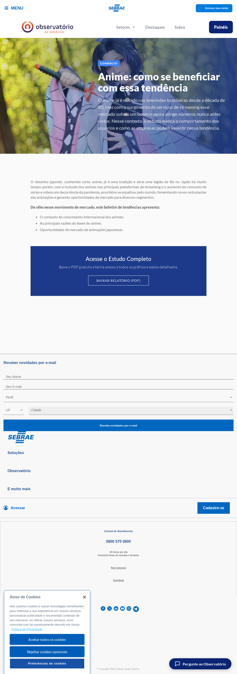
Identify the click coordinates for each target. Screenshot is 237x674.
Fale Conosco (118, 568)
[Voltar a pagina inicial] (118, 8)
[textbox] (121, 397)
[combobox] (118, 398)
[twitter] (109, 609)
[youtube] (122, 609)
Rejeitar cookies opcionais (47, 663)
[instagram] (129, 609)
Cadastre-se (213, 508)
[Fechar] (84, 609)
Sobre (180, 27)
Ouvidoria (118, 580)
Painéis (221, 27)
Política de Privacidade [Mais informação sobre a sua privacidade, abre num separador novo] (27, 641)
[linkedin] (116, 609)
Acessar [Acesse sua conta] (18, 508)
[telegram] (136, 609)
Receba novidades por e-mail (118, 425)
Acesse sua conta (216, 8)
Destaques (155, 27)
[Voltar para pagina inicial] (118, 437)
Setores (126, 27)
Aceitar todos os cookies (47, 651)
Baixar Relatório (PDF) (118, 280)
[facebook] (103, 609)
